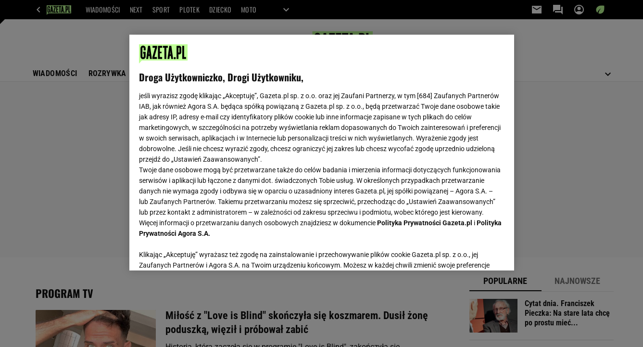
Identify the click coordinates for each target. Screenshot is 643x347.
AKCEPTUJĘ (472, 252)
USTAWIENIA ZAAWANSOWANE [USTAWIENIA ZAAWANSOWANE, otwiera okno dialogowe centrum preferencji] (202, 251)
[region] (321, 152)
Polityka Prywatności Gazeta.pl (424, 223)
